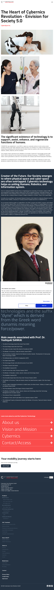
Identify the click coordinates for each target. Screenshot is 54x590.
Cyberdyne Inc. (5, 549)
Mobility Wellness (5, 539)
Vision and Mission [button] (19, 429)
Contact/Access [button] (16, 443)
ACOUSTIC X (5, 518)
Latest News (4, 562)
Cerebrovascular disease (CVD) (8, 524)
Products (4, 495)
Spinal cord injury (5, 526)
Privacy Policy (5, 574)
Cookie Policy (5, 576)
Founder (4, 551)
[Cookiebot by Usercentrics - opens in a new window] (46, 283)
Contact (4, 570)
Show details (46, 301)
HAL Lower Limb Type (7, 501)
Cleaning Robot (6, 510)
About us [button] (10, 422)
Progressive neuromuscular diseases (10, 528)
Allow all (44, 305)
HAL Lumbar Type (7, 507)
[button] (52, 2)
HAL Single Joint (6, 503)
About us (4, 547)
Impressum (5, 578)
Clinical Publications (6, 564)
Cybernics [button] (11, 436)
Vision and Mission (6, 553)
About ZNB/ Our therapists (7, 530)
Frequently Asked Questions (8, 533)
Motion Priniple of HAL (7, 499)
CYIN (4, 514)
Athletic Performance (6, 541)
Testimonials (4, 532)
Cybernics (4, 555)
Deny (26, 305)
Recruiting (4, 566)
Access (3, 556)
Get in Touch (6, 466)
